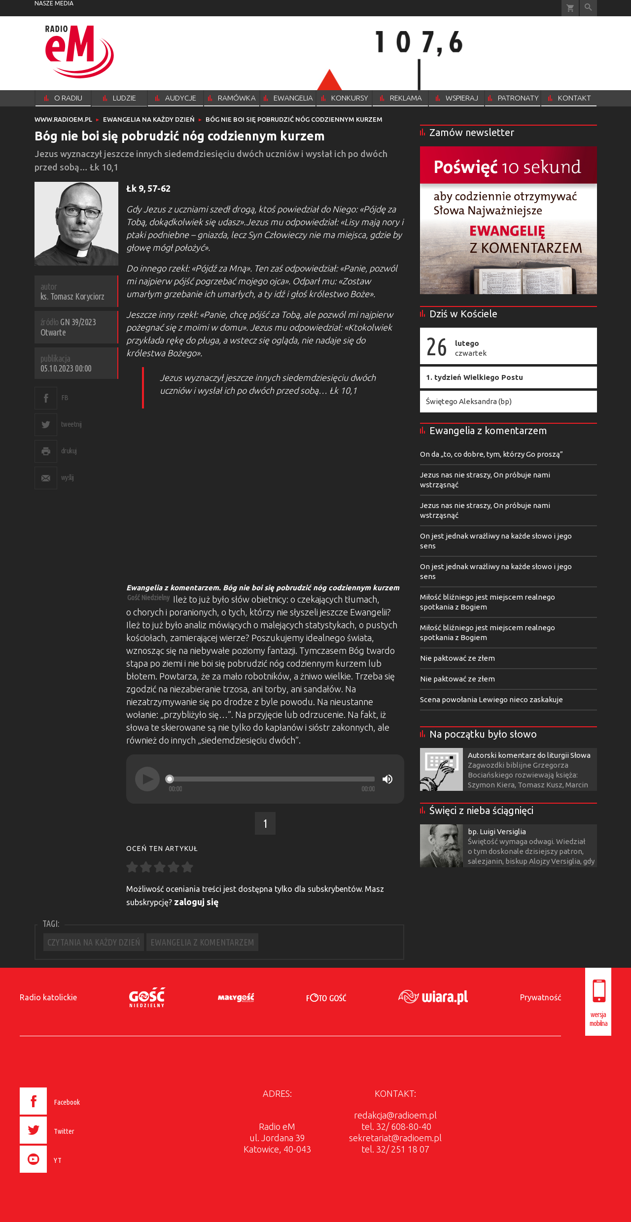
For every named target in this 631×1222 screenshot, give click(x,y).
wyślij (67, 477)
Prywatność (540, 997)
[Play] (147, 779)
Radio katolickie (48, 997)
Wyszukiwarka (588, 8)
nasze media (54, 3)
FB (65, 397)
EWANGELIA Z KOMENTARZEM (202, 942)
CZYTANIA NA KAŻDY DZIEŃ (93, 942)
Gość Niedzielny (148, 597)
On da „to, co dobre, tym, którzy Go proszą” (491, 454)
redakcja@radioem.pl (395, 1115)
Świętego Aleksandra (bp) (469, 401)
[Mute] (387, 779)
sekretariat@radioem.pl (395, 1138)
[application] (265, 779)
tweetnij (71, 424)
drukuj (69, 450)
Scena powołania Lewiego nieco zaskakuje (491, 699)
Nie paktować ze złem (457, 658)
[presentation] (70, 1174)
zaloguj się (196, 902)
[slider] (272, 779)
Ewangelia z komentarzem (488, 430)
